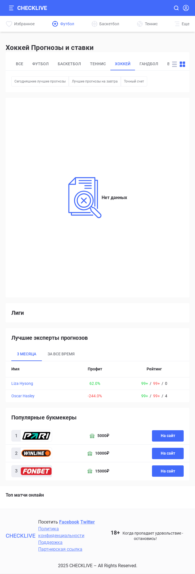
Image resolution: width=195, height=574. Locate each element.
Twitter (87, 522)
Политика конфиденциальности (61, 532)
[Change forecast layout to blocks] (182, 64)
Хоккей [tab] (122, 64)
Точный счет (134, 81)
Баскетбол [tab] (69, 64)
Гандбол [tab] (149, 64)
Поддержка (50, 542)
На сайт (168, 435)
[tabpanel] (97, 381)
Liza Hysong (22, 383)
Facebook (69, 522)
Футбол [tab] (40, 64)
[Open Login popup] (186, 8)
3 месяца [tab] (26, 354)
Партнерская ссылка (60, 549)
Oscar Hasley (23, 396)
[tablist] (90, 64)
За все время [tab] (61, 354)
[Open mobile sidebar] (11, 8)
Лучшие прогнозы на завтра (95, 81)
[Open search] (176, 8)
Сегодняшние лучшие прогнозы (40, 81)
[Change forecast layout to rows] (174, 64)
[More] (182, 24)
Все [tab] (19, 64)
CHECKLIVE (32, 8)
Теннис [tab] (98, 64)
